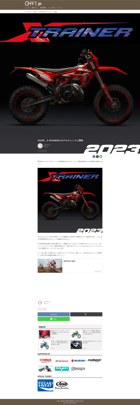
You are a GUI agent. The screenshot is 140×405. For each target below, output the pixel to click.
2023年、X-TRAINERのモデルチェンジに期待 (60, 140)
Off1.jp (46, 146)
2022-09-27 (47, 145)
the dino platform (72, 403)
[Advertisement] (51, 285)
